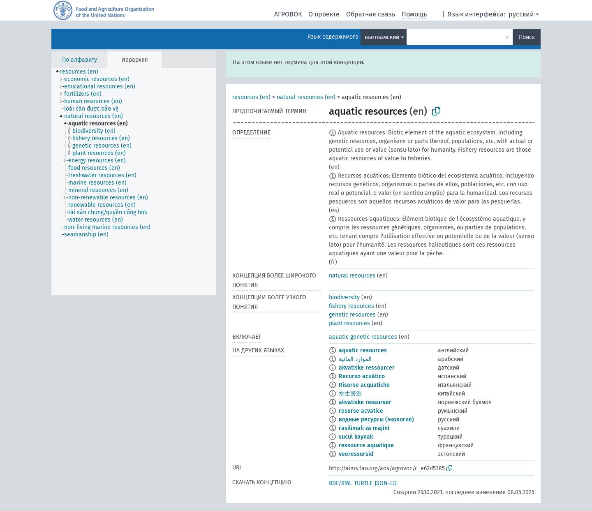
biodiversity (344, 297)
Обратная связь (370, 14)
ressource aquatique (366, 445)
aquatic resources (363, 350)
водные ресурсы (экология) (376, 419)
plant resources (349, 323)
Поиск (527, 37)
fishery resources (351, 306)
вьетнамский (382, 37)
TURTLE (363, 483)
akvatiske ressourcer (367, 367)
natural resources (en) (306, 97)
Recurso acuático (362, 376)
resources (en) (251, 97)
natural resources (352, 275)
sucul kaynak (356, 436)
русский (521, 14)
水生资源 (350, 393)
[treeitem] (83, 72)
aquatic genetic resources (363, 336)
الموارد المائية (355, 359)
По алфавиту (79, 59)
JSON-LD (386, 483)
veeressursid (356, 454)
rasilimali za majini (364, 428)
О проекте (324, 14)
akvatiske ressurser (365, 402)
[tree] (133, 181)
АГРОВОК (288, 14)
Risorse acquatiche (364, 385)
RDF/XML (340, 483)
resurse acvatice (361, 410)
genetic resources (352, 314)
